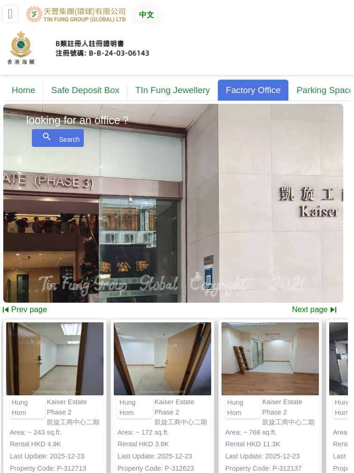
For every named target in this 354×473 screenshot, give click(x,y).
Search (58, 137)
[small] (10, 14)
